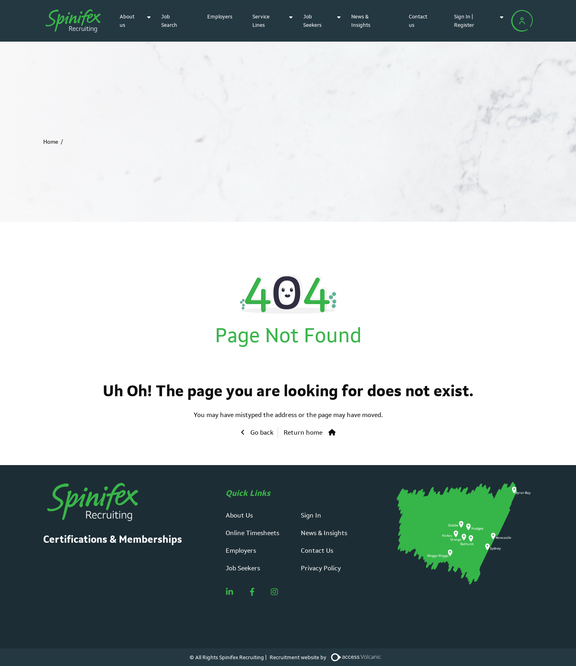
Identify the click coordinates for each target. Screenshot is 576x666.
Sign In (311, 515)
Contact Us (317, 550)
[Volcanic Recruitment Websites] (356, 657)
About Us (239, 515)
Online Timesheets (252, 533)
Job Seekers (243, 568)
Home (50, 141)
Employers (219, 16)
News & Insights (324, 533)
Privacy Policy (321, 568)
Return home (303, 432)
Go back (261, 432)
